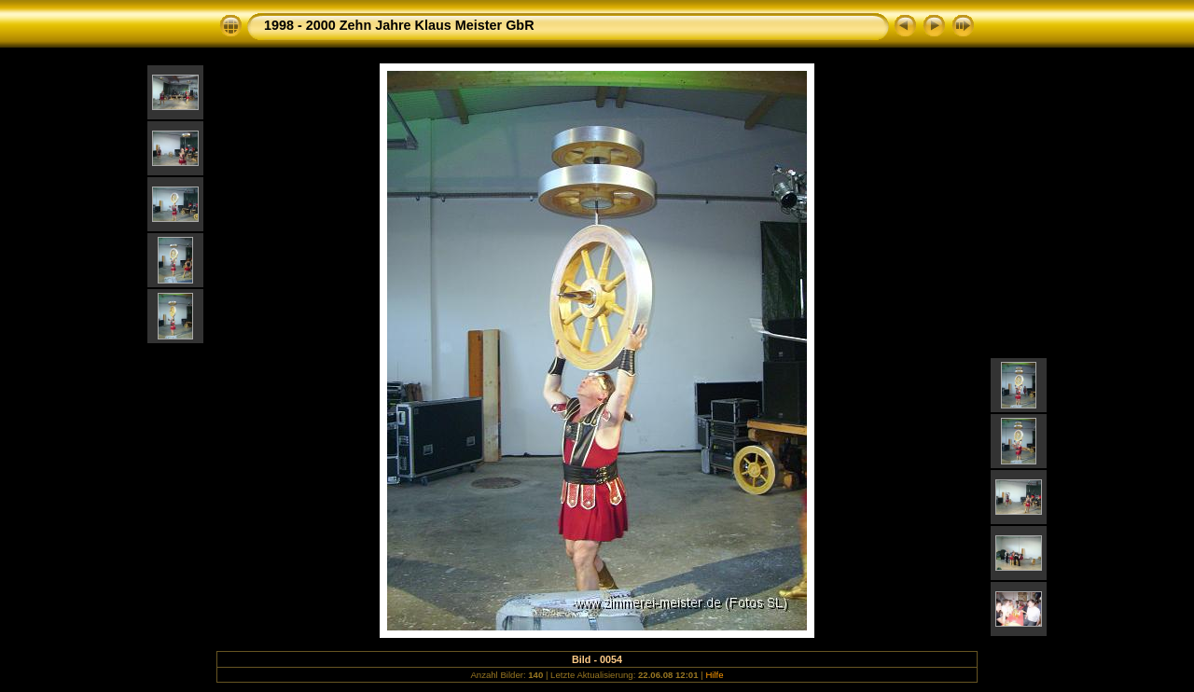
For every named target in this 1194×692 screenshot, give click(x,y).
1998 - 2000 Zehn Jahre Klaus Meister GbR (399, 25)
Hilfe (714, 675)
